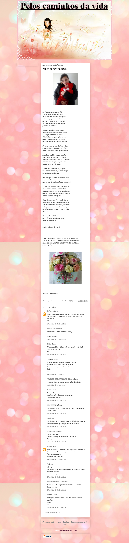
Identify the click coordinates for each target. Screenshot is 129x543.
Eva (48, 418)
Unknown (50, 311)
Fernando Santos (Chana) (55, 481)
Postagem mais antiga (79, 522)
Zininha (49, 446)
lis (48, 464)
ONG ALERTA (52, 405)
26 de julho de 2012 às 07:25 (56, 507)
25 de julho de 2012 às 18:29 (56, 400)
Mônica (49, 390)
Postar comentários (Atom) (69, 530)
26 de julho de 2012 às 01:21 (56, 477)
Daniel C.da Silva (53, 329)
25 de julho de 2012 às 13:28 (56, 339)
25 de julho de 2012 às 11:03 (56, 324)
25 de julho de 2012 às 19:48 (56, 426)
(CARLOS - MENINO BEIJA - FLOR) (60, 379)
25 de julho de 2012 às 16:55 (56, 385)
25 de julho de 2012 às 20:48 (56, 459)
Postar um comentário (52, 512)
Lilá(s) (49, 344)
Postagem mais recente (52, 522)
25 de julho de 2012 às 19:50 (56, 442)
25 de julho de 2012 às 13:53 (56, 354)
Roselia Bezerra (52, 431)
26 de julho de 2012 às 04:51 (56, 490)
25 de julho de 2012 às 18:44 (56, 413)
